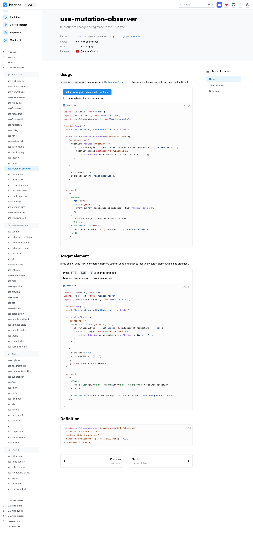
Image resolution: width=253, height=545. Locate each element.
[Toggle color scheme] (247, 5)
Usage (66, 75)
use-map (12, 281)
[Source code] (233, 5)
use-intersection (16, 146)
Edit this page (85, 46)
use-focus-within (16, 119)
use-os (11, 426)
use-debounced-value (18, 248)
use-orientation (15, 174)
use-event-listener (16, 97)
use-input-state (15, 264)
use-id (11, 259)
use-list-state (14, 270)
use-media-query (16, 152)
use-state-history (16, 314)
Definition (69, 419)
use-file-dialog (15, 103)
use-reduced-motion (18, 185)
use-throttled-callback (18, 319)
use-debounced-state (18, 242)
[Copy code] (189, 106)
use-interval (13, 409)
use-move (12, 163)
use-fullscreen (15, 125)
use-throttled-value (17, 330)
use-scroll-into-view (17, 196)
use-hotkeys (14, 130)
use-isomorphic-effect (19, 472)
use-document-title (17, 366)
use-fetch (12, 387)
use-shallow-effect (17, 489)
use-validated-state (17, 346)
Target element (74, 256)
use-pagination (15, 286)
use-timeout (14, 442)
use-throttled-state (17, 324)
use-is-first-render (16, 467)
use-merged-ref (15, 415)
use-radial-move (16, 179)
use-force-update (16, 461)
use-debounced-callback (20, 237)
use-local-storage (16, 275)
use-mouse (13, 157)
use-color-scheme (16, 86)
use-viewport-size (16, 207)
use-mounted (14, 483)
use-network (14, 420)
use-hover (12, 136)
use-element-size (16, 92)
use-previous (14, 292)
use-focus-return (16, 108)
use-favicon (13, 382)
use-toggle (13, 335)
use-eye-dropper (16, 377)
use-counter (14, 231)
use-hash (12, 393)
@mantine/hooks (87, 51)
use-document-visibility (19, 371)
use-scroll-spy (14, 201)
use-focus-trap (15, 114)
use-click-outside (16, 81)
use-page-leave (15, 431)
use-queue (13, 297)
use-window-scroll (17, 218)
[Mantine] (12, 4)
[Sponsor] (226, 5)
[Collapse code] (184, 106)
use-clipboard (14, 360)
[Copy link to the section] (58, 75)
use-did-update (15, 456)
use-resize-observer (17, 190)
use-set (11, 303)
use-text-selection (16, 437)
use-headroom (15, 398)
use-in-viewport (15, 141)
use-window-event (17, 212)
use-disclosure (15, 253)
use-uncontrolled (16, 341)
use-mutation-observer (19, 168)
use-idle (11, 404)
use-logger (13, 478)
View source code (87, 42)
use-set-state (14, 308)
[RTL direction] (240, 5)
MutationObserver (117, 82)
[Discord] (219, 5)
